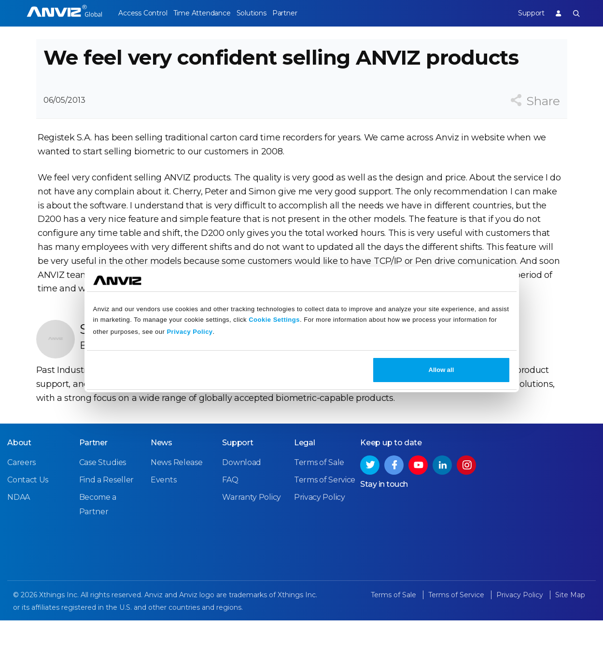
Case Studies (102, 502)
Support (524, 13)
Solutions (265, 13)
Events (163, 519)
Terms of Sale (319, 502)
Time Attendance (208, 13)
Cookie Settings (274, 319)
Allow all (441, 369)
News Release (176, 502)
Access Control (142, 13)
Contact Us (27, 519)
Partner (306, 13)
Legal (304, 482)
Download (241, 502)
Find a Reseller (106, 519)
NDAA (18, 536)
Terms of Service (324, 519)
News (161, 482)
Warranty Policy (251, 536)
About (19, 482)
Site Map (570, 634)
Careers (21, 502)
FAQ (230, 519)
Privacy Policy (189, 331)
